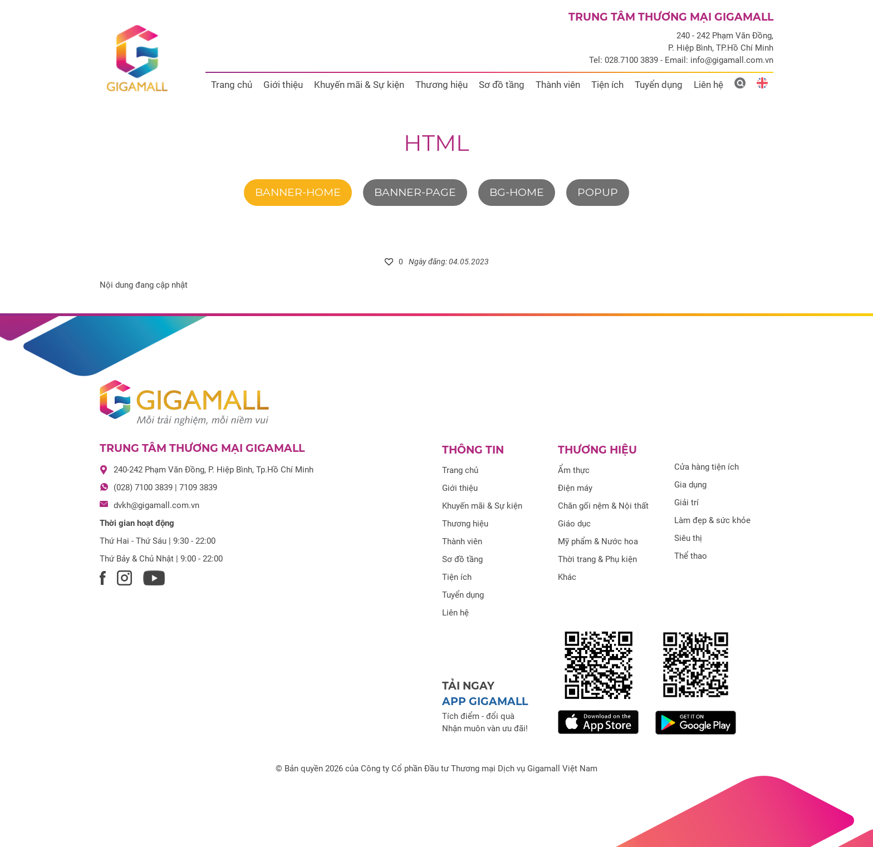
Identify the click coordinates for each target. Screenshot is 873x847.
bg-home (516, 192)
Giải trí (686, 503)
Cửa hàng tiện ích (706, 467)
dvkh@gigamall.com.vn (156, 505)
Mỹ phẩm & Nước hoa (598, 541)
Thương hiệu (441, 84)
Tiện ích (607, 84)
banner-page (415, 192)
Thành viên (558, 84)
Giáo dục (574, 524)
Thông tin (473, 450)
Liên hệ (708, 84)
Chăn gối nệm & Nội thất (603, 506)
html (436, 142)
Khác (567, 577)
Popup (597, 192)
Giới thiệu (283, 84)
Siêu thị (688, 538)
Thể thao (690, 556)
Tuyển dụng (659, 84)
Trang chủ (231, 84)
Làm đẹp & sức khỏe (712, 520)
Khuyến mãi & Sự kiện (359, 84)
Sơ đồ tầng (501, 84)
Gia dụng (690, 485)
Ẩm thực (574, 470)
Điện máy (575, 488)
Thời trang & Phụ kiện (597, 559)
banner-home (298, 192)
